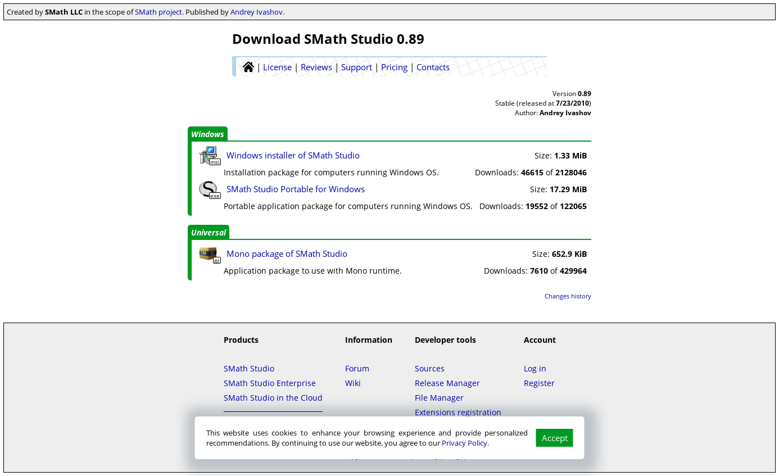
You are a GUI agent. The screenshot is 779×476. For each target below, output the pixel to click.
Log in (535, 368)
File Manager (439, 397)
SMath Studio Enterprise (270, 383)
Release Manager (447, 383)
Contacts (433, 66)
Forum (357, 368)
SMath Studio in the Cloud (273, 397)
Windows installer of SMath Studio (293, 155)
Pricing (394, 66)
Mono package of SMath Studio (287, 253)
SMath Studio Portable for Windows (296, 188)
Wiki (353, 383)
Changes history (568, 296)
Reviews (316, 66)
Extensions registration (458, 412)
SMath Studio (249, 368)
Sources (430, 368)
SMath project (158, 12)
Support (356, 66)
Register (539, 383)
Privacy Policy (464, 443)
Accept (555, 437)
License (277, 66)
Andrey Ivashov (256, 12)
